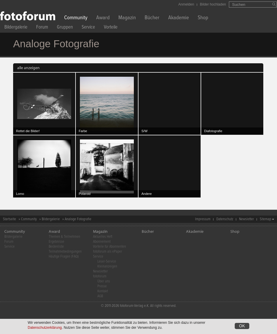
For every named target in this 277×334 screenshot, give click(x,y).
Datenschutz (224, 219)
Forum (42, 28)
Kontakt (102, 291)
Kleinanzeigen (107, 266)
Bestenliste (56, 246)
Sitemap (265, 219)
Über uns (103, 281)
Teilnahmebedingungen (65, 251)
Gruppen (65, 28)
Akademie (178, 18)
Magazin (127, 18)
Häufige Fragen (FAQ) (64, 256)
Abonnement (102, 241)
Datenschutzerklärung (45, 328)
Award (103, 18)
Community (75, 18)
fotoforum (99, 276)
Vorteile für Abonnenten (109, 246)
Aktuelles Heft (102, 236)
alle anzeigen (28, 67)
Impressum (203, 219)
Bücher (152, 18)
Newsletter (246, 219)
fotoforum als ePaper (107, 251)
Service (88, 28)
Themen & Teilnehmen (64, 236)
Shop (203, 18)
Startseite (9, 219)
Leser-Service (106, 261)
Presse (102, 286)
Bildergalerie (15, 28)
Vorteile (111, 28)
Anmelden (186, 4)
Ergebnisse (56, 241)
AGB (100, 296)
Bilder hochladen (213, 4)
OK (242, 325)
